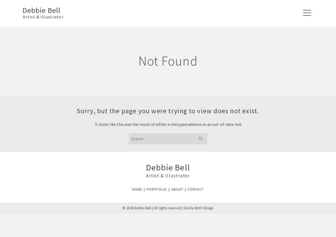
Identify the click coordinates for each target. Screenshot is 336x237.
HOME (137, 189)
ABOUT (177, 189)
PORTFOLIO (156, 189)
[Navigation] (307, 13)
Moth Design (204, 208)
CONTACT (195, 189)
